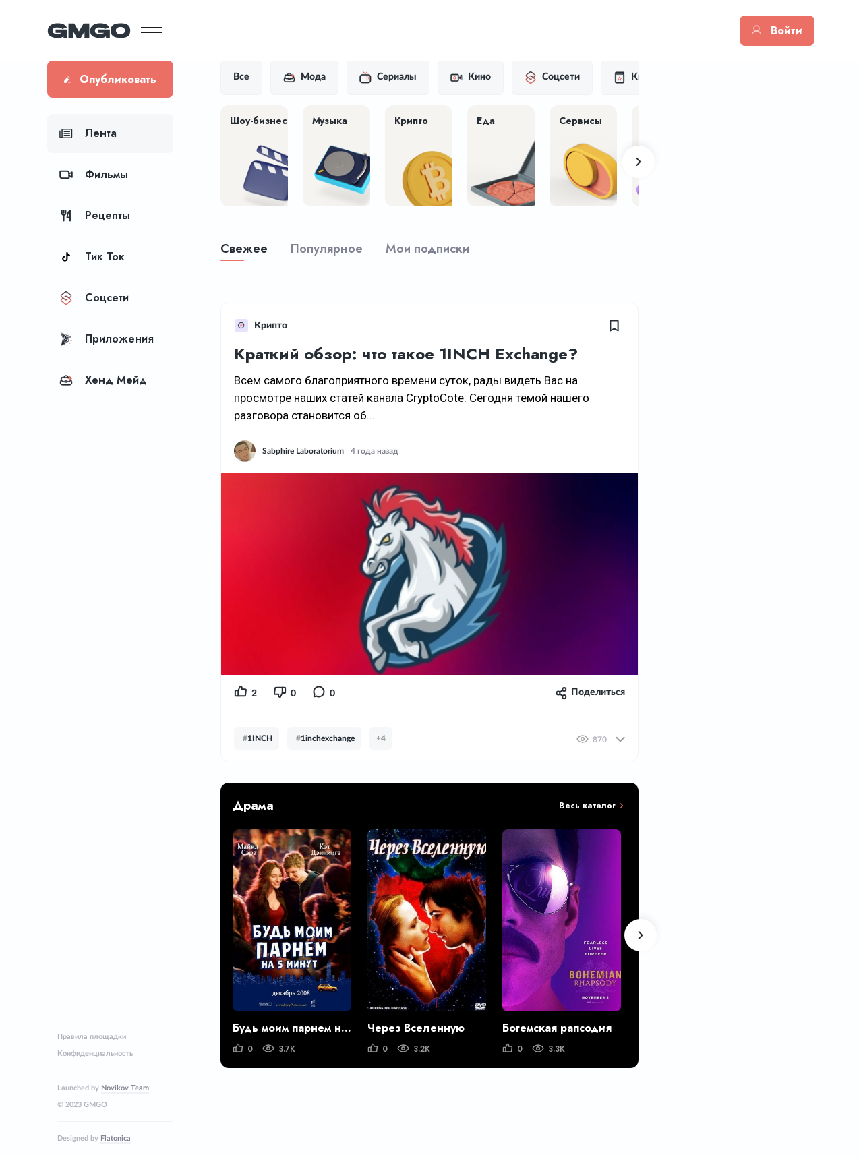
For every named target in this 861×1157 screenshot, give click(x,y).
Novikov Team (125, 1088)
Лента (88, 133)
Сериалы (388, 77)
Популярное (327, 249)
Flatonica (115, 1138)
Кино (470, 77)
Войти (777, 30)
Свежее (244, 249)
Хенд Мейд (103, 380)
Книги (636, 77)
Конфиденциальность (95, 1053)
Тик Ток (92, 256)
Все (241, 77)
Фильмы (93, 174)
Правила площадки (91, 1036)
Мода (304, 77)
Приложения (106, 339)
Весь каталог (587, 805)
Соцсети (94, 297)
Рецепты (94, 215)
